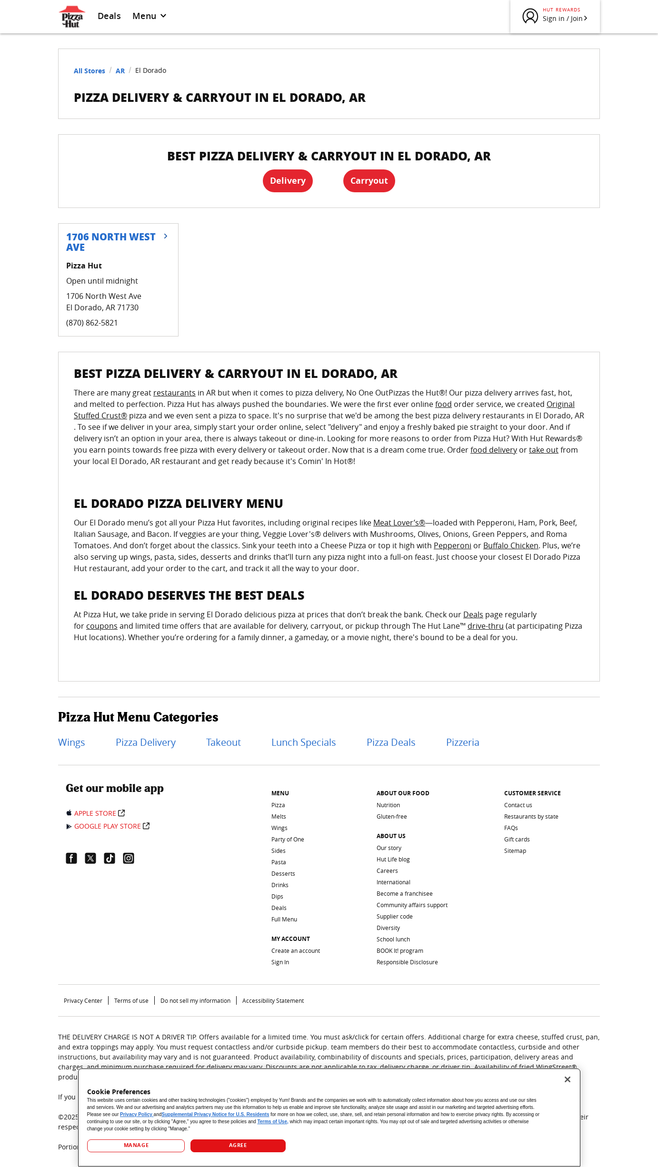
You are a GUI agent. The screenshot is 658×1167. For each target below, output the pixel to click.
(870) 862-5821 (92, 322)
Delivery (288, 181)
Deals (109, 15)
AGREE (238, 1145)
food (443, 404)
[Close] (567, 1079)
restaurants (174, 392)
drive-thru (486, 626)
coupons (102, 626)
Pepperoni (452, 545)
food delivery (493, 450)
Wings (71, 742)
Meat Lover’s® (399, 522)
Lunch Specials (303, 742)
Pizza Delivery (146, 742)
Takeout (223, 742)
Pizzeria (462, 742)
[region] (329, 1117)
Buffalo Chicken (510, 545)
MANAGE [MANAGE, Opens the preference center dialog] (136, 1145)
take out (543, 450)
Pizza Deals (391, 742)
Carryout (369, 181)
